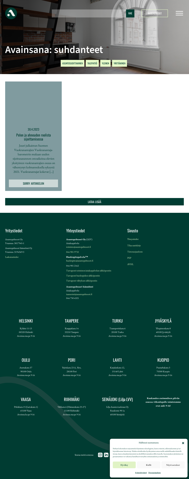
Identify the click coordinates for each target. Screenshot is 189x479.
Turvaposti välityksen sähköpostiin (81, 280)
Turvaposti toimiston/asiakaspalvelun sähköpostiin (88, 270)
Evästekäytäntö (141, 472)
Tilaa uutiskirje (134, 245)
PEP (129, 257)
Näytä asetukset (173, 464)
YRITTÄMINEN (119, 63)
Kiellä (148, 464)
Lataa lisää (94, 201)
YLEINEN (105, 63)
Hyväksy (124, 464)
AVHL (130, 264)
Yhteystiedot (155, 13)
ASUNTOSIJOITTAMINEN (72, 63)
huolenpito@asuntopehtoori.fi (79, 260)
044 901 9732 (72, 251)
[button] (183, 442)
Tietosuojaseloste (154, 472)
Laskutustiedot (11, 257)
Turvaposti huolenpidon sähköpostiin (83, 275)
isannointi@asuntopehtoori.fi (79, 294)
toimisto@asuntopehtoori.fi (78, 246)
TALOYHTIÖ (92, 63)
